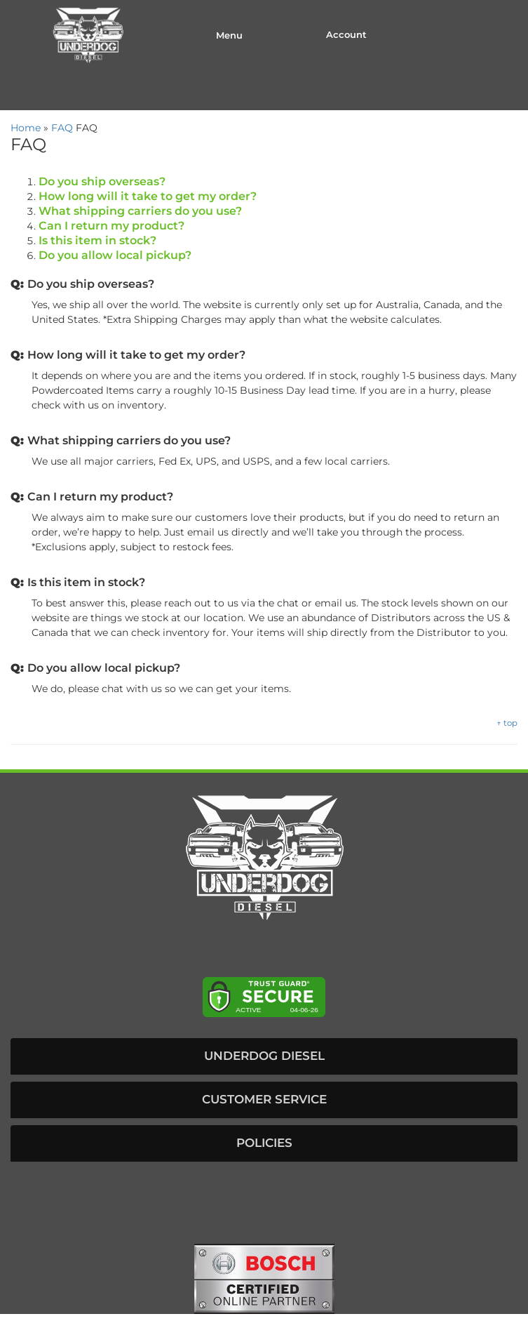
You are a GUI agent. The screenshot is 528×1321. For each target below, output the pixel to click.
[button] (264, 1056)
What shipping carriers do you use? (140, 211)
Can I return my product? (111, 225)
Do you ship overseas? (102, 181)
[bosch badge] (264, 1278)
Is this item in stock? (97, 240)
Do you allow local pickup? (115, 255)
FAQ (62, 127)
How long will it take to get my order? (148, 196)
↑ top (506, 723)
